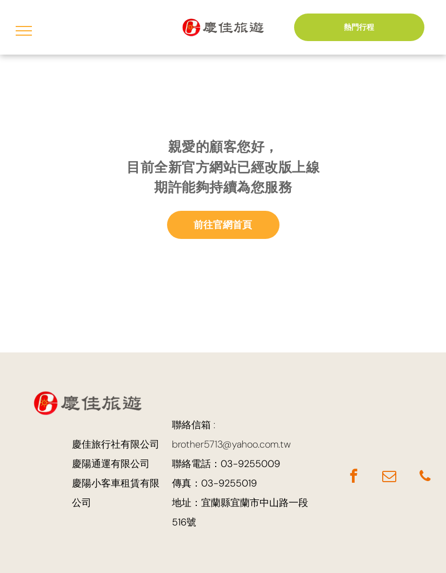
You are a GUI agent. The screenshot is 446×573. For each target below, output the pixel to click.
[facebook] (353, 478)
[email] (389, 478)
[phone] (424, 478)
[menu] (24, 31)
